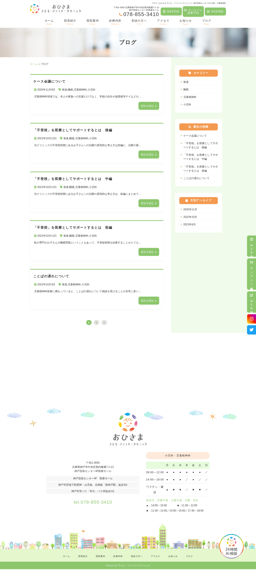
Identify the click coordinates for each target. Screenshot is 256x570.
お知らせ (186, 22)
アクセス (163, 22)
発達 (64, 89)
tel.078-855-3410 (93, 502)
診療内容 (115, 22)
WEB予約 (171, 11)
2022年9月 (189, 225)
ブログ (206, 22)
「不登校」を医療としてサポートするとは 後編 (200, 145)
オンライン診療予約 (193, 11)
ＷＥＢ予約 (251, 246)
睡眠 (70, 89)
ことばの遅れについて (196, 179)
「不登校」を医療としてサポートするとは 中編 (200, 157)
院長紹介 (70, 22)
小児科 (91, 89)
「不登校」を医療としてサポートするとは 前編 (200, 169)
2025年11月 (190, 210)
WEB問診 (215, 11)
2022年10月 (190, 218)
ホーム (49, 22)
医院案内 (93, 22)
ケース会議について (195, 136)
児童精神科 (80, 89)
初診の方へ (139, 22)
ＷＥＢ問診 (251, 302)
